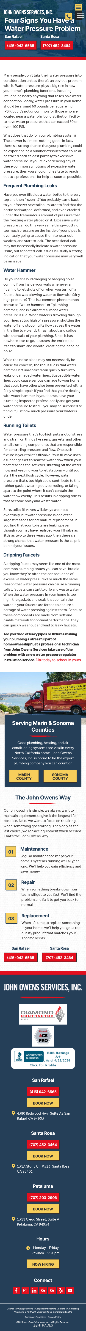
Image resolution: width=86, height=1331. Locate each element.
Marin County (24, 776)
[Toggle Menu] (80, 15)
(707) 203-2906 (43, 1197)
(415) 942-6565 (20, 45)
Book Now (43, 1103)
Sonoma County (60, 776)
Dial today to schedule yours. (59, 660)
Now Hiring (43, 1264)
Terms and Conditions (35, 1317)
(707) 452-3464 (56, 45)
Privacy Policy (54, 1317)
